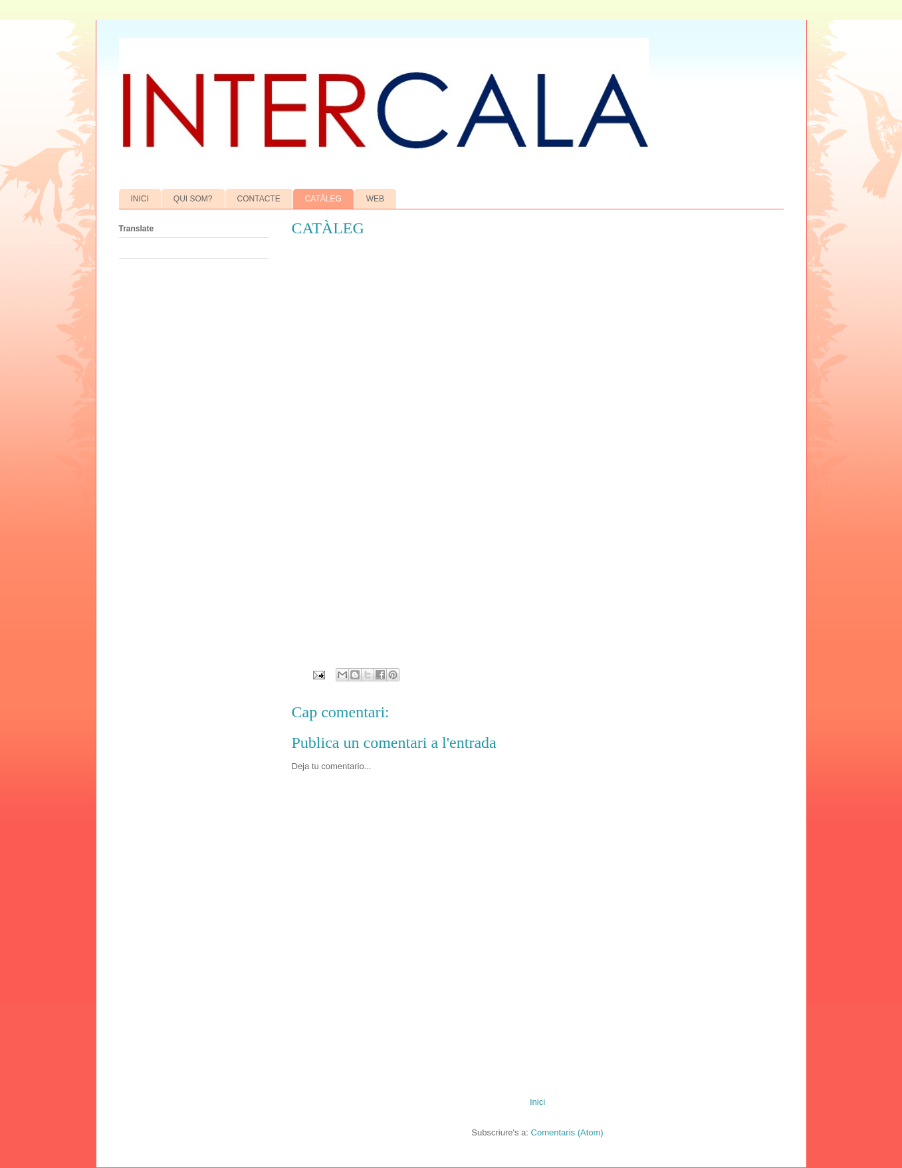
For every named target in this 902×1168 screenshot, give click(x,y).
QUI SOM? (193, 198)
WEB (375, 198)
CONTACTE (259, 198)
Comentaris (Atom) (567, 1132)
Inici (537, 1102)
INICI (140, 198)
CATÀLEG (323, 198)
